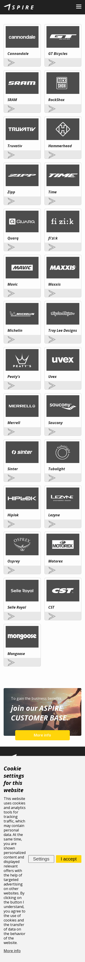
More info (42, 735)
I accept (69, 858)
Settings (41, 858)
